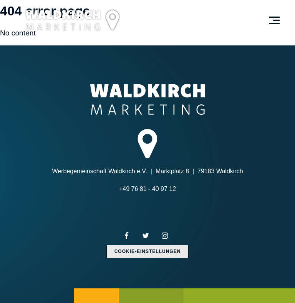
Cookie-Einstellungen (147, 251)
